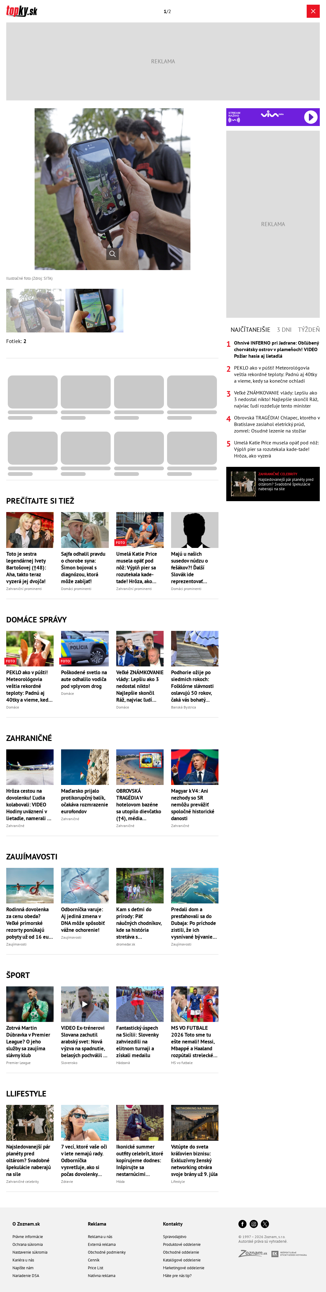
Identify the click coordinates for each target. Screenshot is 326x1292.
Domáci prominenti (76, 588)
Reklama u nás (100, 1236)
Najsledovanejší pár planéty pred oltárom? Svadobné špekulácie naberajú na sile (28, 1160)
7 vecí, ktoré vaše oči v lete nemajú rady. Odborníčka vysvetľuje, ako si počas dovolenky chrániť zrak (84, 1160)
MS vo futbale (182, 1062)
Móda (120, 1181)
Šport (18, 975)
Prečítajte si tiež (40, 501)
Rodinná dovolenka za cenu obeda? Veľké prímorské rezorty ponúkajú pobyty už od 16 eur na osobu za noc (28, 923)
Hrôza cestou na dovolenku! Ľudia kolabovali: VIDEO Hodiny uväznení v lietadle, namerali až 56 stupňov (29, 804)
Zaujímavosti (31, 856)
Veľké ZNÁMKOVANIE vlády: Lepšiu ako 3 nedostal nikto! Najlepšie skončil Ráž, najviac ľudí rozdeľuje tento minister (140, 686)
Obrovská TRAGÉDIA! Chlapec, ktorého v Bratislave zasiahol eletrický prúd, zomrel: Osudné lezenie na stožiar (277, 424)
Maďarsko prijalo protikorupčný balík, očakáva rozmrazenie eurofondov (84, 801)
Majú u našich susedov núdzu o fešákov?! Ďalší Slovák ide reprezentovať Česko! (189, 567)
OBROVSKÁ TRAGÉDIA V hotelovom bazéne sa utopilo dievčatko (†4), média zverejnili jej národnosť (138, 804)
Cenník (93, 1260)
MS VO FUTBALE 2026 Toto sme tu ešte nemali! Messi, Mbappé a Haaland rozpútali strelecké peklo (192, 1041)
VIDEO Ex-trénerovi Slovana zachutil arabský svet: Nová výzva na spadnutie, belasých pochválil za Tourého (84, 1041)
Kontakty (173, 1224)
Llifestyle (26, 1093)
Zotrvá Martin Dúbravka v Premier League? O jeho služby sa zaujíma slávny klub (28, 1041)
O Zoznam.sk (26, 1224)
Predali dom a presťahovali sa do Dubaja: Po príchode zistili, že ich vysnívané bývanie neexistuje (193, 923)
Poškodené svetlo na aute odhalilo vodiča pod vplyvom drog (84, 679)
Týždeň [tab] (309, 330)
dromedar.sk (125, 944)
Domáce (12, 707)
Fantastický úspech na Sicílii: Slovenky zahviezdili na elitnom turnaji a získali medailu (137, 1041)
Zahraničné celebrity (22, 1181)
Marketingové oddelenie (183, 1267)
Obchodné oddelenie (181, 1252)
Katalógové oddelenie (182, 1260)
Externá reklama (102, 1244)
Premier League (18, 1062)
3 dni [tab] (284, 330)
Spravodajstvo (174, 1236)
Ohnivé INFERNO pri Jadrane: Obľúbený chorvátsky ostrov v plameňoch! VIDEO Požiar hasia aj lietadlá (276, 349)
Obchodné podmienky (107, 1252)
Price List (95, 1267)
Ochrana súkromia (27, 1244)
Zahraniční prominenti (24, 588)
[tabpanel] (273, 399)
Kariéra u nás (23, 1260)
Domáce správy (36, 619)
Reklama (97, 1224)
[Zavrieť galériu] (313, 11)
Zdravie (67, 1181)
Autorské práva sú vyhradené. (263, 1241)
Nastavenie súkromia (29, 1252)
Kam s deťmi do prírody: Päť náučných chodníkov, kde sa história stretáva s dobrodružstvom (138, 923)
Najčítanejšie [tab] (251, 330)
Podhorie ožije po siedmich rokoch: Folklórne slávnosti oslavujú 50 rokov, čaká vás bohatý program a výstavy (192, 686)
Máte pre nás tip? (177, 1275)
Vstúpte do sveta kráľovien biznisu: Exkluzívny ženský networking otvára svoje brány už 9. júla (194, 1160)
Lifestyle (178, 1181)
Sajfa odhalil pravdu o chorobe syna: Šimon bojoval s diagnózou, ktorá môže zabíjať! (83, 567)
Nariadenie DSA (25, 1275)
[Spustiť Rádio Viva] (272, 113)
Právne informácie (27, 1236)
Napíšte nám (23, 1267)
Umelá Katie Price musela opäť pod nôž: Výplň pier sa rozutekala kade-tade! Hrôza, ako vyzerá (136, 567)
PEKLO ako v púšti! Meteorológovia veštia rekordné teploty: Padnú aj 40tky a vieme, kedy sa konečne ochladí (28, 686)
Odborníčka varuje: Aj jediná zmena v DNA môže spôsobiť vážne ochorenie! (83, 919)
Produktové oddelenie (182, 1244)
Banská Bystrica (183, 707)
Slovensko (69, 1062)
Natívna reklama (101, 1275)
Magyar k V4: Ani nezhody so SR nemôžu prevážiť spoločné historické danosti (192, 804)
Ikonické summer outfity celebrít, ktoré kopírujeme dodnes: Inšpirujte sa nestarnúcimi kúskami (139, 1160)
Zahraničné (29, 738)
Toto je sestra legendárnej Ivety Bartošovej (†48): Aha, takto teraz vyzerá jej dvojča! (26, 567)
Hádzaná (123, 1062)
